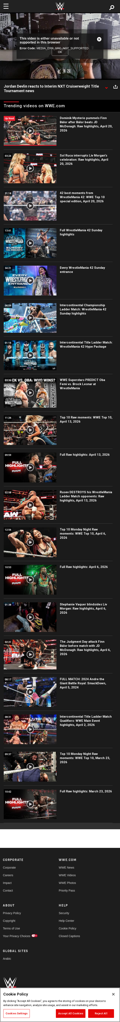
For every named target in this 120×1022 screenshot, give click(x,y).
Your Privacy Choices (16, 936)
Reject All (101, 1013)
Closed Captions (69, 936)
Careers (8, 875)
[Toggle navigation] (6, 6)
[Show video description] (106, 86)
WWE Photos (67, 883)
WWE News (66, 867)
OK (60, 52)
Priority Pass (67, 890)
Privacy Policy (12, 913)
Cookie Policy (67, 928)
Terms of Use (11, 928)
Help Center (66, 920)
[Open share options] (115, 86)
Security (64, 913)
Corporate (9, 867)
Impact (7, 883)
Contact (8, 890)
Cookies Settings (17, 1013)
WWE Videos (67, 875)
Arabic (7, 958)
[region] (60, 1005)
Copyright (9, 920)
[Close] (113, 994)
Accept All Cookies (70, 1013)
